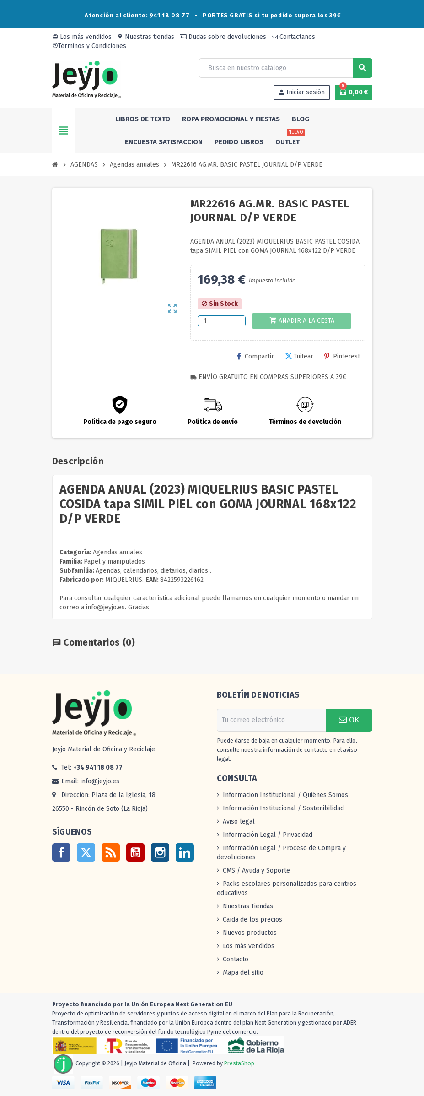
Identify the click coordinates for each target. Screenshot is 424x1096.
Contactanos (293, 37)
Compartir (255, 356)
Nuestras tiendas (145, 37)
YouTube (135, 852)
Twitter (86, 852)
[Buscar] (285, 68)
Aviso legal (239, 821)
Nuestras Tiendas (248, 906)
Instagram (160, 852)
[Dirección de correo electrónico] (271, 720)
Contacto (235, 959)
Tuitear (299, 356)
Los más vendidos (82, 37)
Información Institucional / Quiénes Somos (285, 795)
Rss (111, 852)
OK (349, 720)
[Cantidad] (222, 320)
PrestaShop (239, 1063)
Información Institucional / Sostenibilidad (283, 808)
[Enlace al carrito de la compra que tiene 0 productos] (353, 92)
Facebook (61, 852)
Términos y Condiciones (89, 46)
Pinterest (342, 356)
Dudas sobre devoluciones (223, 37)
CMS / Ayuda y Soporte (256, 870)
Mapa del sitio (243, 973)
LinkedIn (185, 852)
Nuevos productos (250, 933)
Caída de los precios (252, 919)
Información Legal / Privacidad (267, 835)
